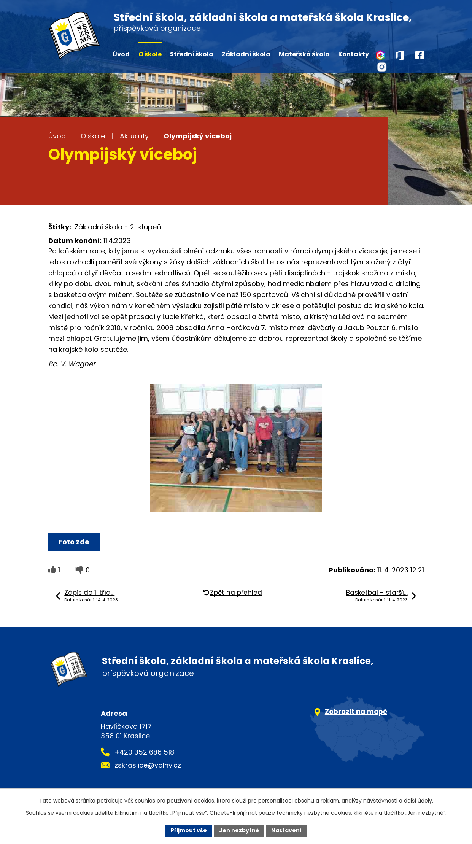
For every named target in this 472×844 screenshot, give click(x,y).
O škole (150, 54)
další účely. (418, 800)
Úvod (121, 54)
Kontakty (353, 54)
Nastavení (286, 830)
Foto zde (74, 542)
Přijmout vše (189, 830)
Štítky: (59, 227)
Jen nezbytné (239, 830)
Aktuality (134, 136)
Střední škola (191, 54)
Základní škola (246, 54)
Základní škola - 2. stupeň (118, 227)
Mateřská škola (304, 54)
